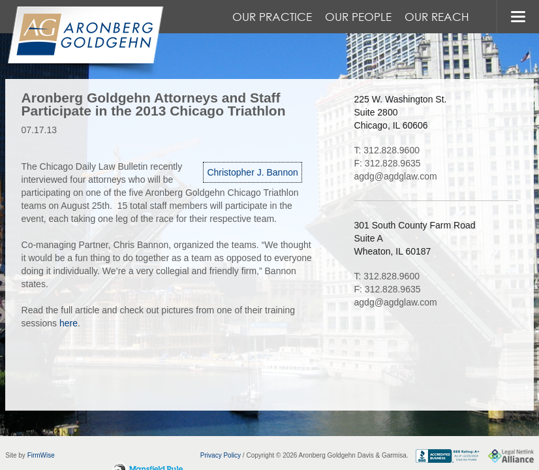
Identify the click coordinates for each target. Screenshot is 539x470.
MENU (518, 16)
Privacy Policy (220, 455)
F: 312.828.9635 (387, 163)
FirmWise (41, 455)
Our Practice (272, 17)
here (68, 323)
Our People (358, 17)
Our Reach (437, 17)
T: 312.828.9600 (387, 150)
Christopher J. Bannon (252, 172)
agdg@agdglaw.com (395, 176)
